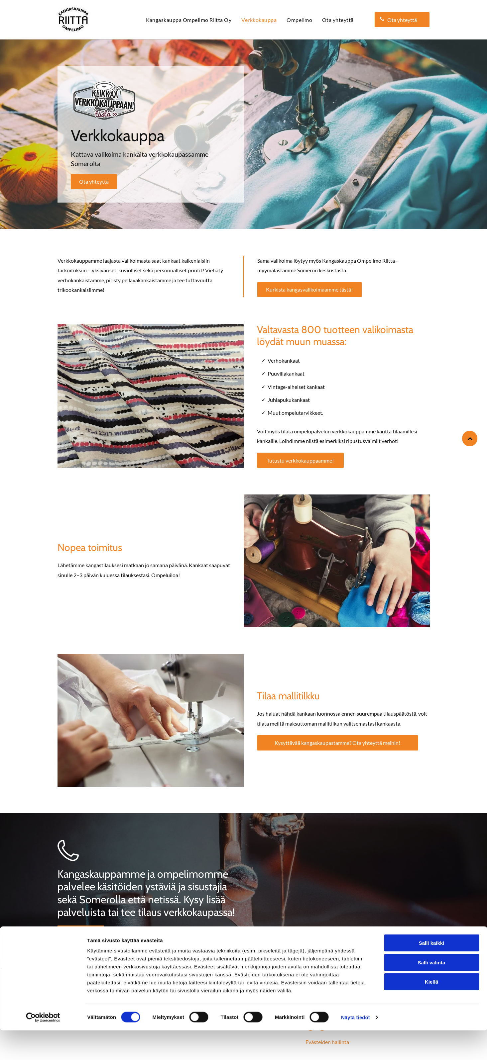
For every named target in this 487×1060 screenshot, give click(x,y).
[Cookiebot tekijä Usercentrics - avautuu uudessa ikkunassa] (43, 1047)
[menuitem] (189, 20)
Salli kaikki (431, 973)
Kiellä (431, 1012)
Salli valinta (431, 992)
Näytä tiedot (355, 1047)
